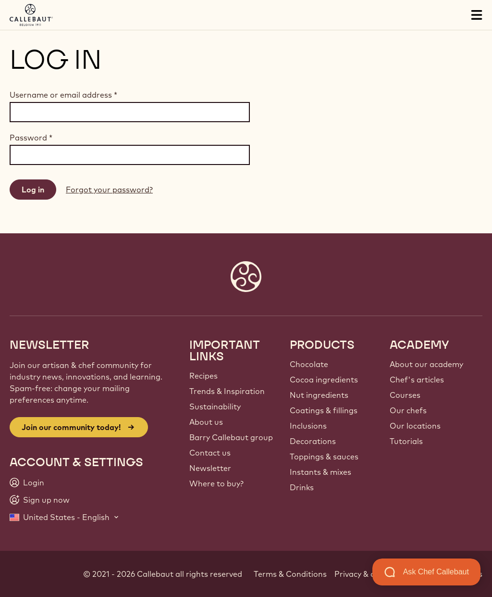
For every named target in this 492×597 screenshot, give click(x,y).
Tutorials (406, 441)
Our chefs (408, 410)
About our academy (426, 364)
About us (206, 422)
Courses (405, 395)
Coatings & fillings (323, 410)
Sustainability (215, 406)
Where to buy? (216, 483)
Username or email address (63, 95)
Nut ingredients (319, 395)
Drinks (302, 487)
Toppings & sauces (324, 456)
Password (31, 137)
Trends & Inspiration (227, 391)
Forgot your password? (109, 189)
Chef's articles (417, 379)
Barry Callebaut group (231, 437)
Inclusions (308, 426)
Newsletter (210, 468)
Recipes (203, 376)
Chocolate (309, 364)
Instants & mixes (320, 472)
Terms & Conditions (290, 574)
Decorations (313, 441)
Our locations (415, 426)
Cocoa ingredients (324, 379)
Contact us (210, 452)
